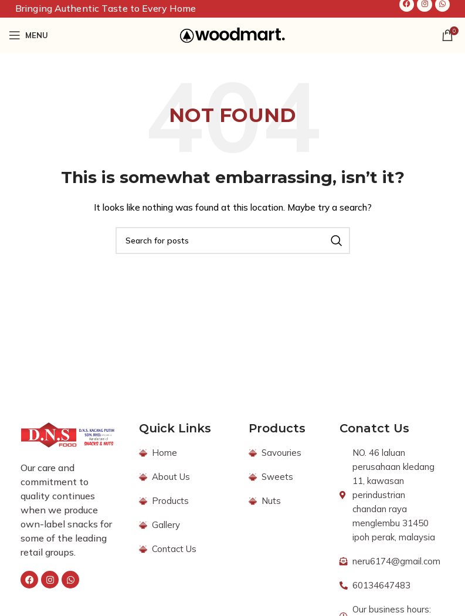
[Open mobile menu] (28, 35)
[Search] (233, 240)
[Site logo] (232, 34)
